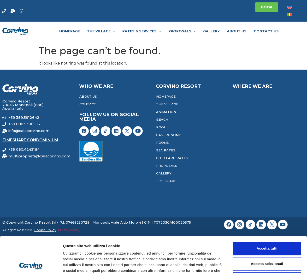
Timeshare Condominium (30, 140)
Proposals (182, 31)
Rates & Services (141, 31)
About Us (237, 31)
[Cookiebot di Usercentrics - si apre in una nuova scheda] (31, 265)
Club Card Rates (172, 158)
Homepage (69, 31)
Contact (87, 104)
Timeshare (166, 181)
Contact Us (266, 31)
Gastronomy (168, 135)
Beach (162, 119)
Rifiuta (267, 243)
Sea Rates (165, 150)
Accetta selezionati (267, 228)
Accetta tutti (267, 213)
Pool (161, 127)
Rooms (162, 142)
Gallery (211, 31)
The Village (101, 31)
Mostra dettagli (252, 265)
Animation (166, 112)
